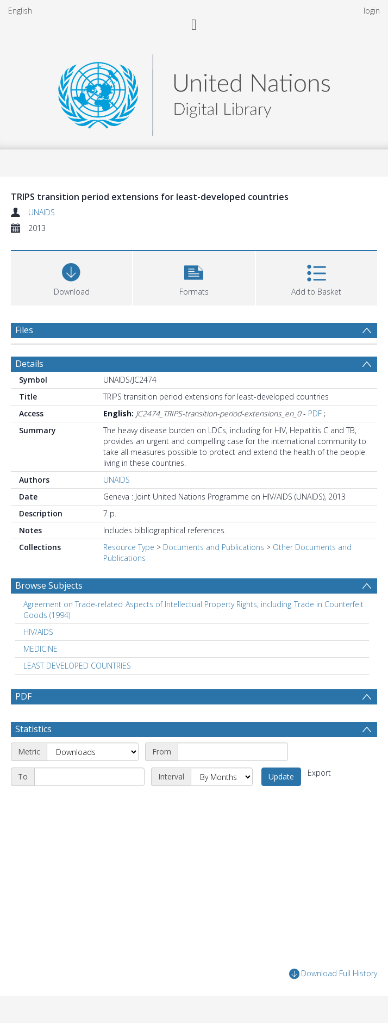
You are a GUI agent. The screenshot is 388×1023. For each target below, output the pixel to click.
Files (24, 330)
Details (29, 364)
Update (281, 776)
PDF (315, 413)
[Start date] (233, 752)
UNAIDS (41, 212)
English (20, 10)
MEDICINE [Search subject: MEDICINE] (40, 649)
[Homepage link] (194, 92)
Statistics (33, 729)
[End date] (89, 777)
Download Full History (333, 974)
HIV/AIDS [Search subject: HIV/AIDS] (38, 632)
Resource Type (128, 547)
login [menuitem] (372, 10)
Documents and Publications (213, 547)
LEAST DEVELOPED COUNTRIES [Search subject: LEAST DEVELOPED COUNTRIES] (77, 665)
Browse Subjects (49, 585)
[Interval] (222, 777)
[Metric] (93, 752)
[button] (193, 277)
